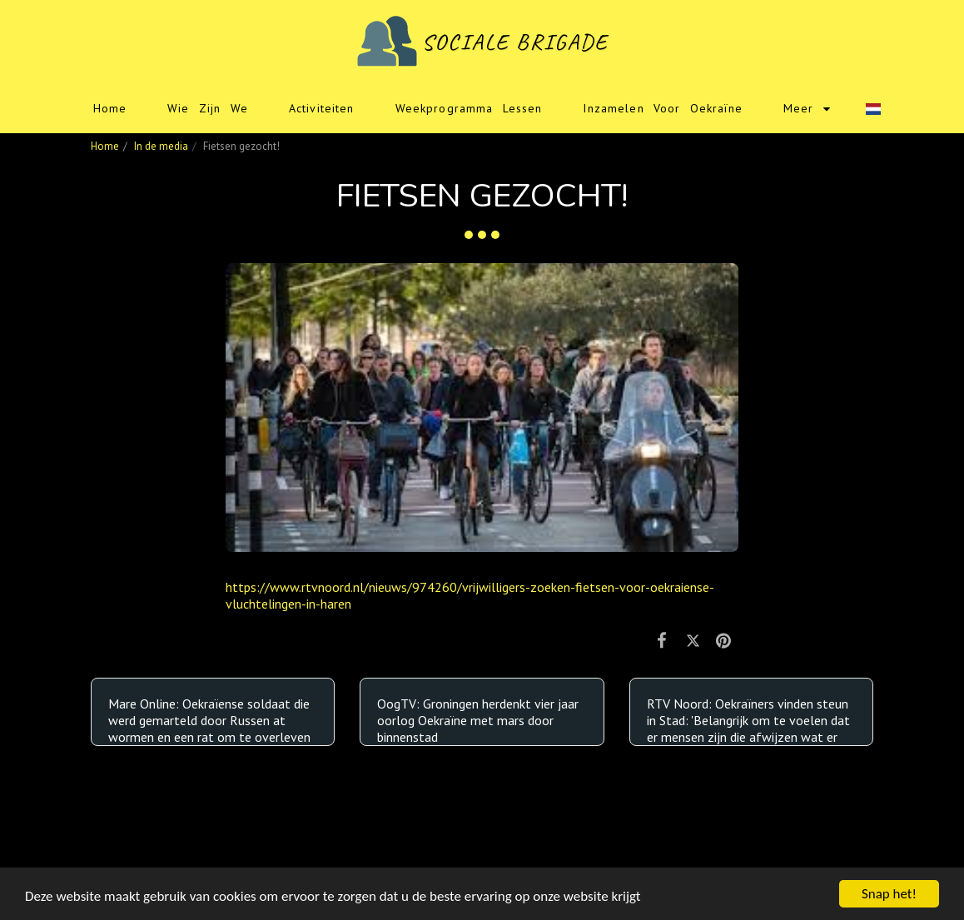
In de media (161, 146)
